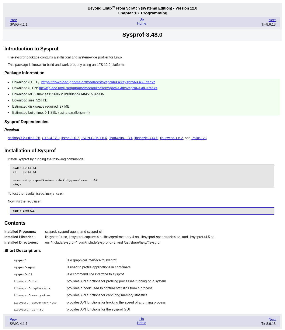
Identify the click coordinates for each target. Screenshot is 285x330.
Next (272, 20)
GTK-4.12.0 (51, 138)
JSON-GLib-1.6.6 (94, 138)
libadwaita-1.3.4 (121, 138)
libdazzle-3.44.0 (146, 138)
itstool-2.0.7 (70, 138)
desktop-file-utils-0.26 (24, 138)
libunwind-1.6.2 (171, 138)
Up (141, 19)
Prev (13, 20)
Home (141, 23)
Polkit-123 (198, 138)
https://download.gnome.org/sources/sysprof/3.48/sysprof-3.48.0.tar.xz (98, 82)
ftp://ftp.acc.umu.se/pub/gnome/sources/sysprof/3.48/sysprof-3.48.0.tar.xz (98, 88)
